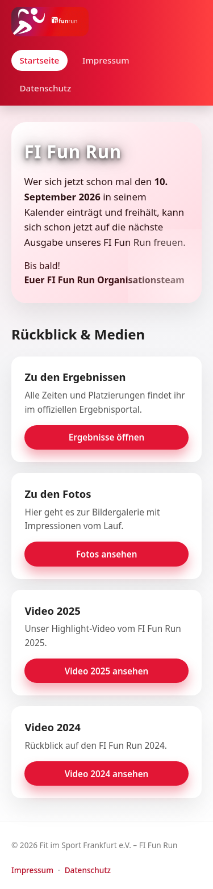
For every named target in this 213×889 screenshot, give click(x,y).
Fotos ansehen (106, 554)
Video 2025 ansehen (107, 671)
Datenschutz (45, 88)
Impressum (106, 60)
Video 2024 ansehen (107, 773)
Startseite (39, 60)
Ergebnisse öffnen (106, 437)
